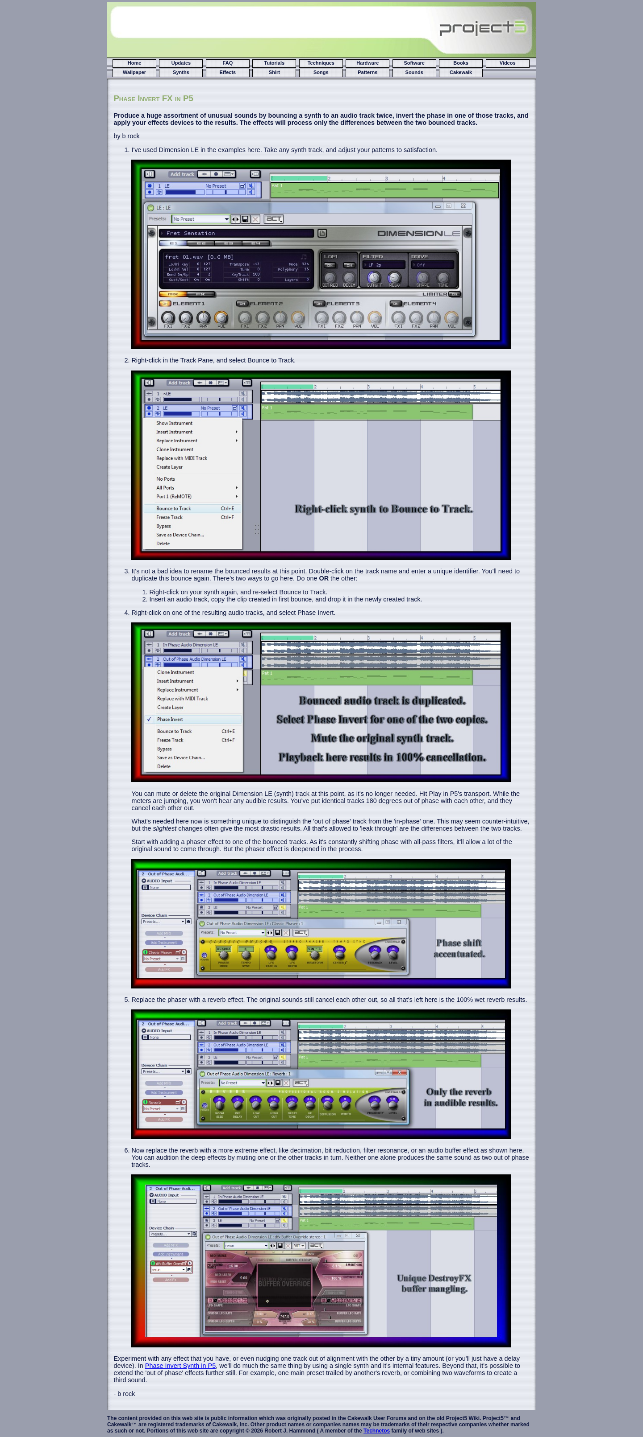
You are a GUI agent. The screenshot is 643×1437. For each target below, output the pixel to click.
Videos (508, 63)
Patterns (367, 72)
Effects (228, 72)
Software (414, 63)
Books (460, 63)
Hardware (367, 63)
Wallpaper (134, 72)
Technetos (376, 1431)
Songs (321, 72)
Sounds (414, 72)
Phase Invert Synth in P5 (180, 1365)
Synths (181, 72)
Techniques (321, 63)
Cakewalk (461, 72)
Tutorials (274, 63)
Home (135, 63)
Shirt (274, 72)
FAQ (228, 63)
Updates (181, 63)
